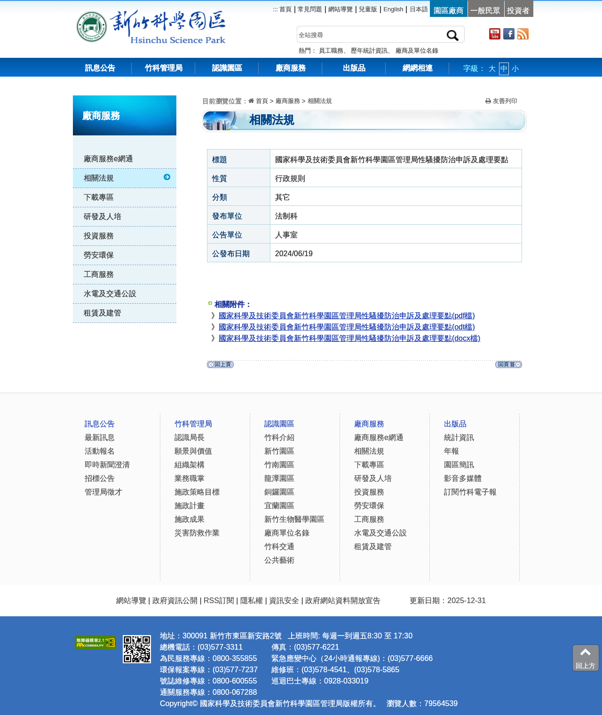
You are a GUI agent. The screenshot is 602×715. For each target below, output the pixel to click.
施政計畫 (189, 506)
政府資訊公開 (175, 601)
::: (183, 89)
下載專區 (99, 197)
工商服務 (99, 274)
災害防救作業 (197, 533)
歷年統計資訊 (369, 50)
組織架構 (189, 465)
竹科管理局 (163, 68)
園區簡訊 (459, 465)
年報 (451, 451)
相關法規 (128, 177)
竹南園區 (279, 465)
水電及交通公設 (110, 294)
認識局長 (189, 437)
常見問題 (310, 9)
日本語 (419, 9)
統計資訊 (459, 437)
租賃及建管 (102, 313)
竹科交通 (279, 546)
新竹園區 (279, 451)
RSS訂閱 (219, 601)
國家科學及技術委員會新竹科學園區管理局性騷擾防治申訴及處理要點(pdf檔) (347, 316)
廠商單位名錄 (286, 533)
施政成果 (189, 519)
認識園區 (227, 68)
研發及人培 (102, 216)
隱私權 (251, 601)
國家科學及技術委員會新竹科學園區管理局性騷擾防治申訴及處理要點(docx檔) (349, 338)
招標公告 (100, 478)
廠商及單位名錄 (417, 50)
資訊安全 (284, 601)
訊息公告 (100, 68)
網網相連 (418, 68)
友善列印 (501, 100)
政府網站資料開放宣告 (342, 601)
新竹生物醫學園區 (294, 519)
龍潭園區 (279, 478)
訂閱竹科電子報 (470, 492)
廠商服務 (291, 68)
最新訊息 (100, 437)
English (394, 9)
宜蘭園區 (279, 506)
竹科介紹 (279, 437)
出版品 (354, 68)
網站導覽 (340, 9)
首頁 (285, 9)
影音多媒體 (463, 478)
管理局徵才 (103, 492)
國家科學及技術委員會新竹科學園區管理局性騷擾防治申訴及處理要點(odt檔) (347, 327)
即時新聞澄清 (107, 465)
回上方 (585, 657)
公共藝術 (279, 560)
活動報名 (100, 451)
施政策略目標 (197, 492)
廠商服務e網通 (108, 159)
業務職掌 (189, 478)
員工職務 (331, 50)
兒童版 (368, 9)
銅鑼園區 (279, 492)
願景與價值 (193, 451)
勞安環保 (99, 255)
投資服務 (99, 236)
